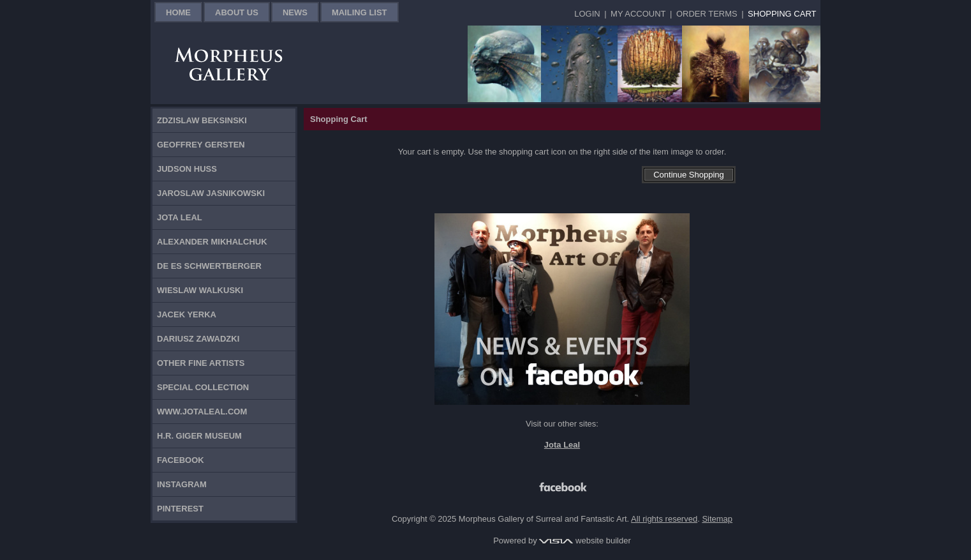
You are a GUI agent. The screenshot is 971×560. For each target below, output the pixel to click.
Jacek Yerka (186, 314)
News (295, 12)
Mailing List (359, 12)
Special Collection (203, 387)
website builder (584, 540)
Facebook (180, 460)
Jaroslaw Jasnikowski (211, 193)
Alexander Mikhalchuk (212, 241)
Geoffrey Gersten (201, 144)
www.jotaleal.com (202, 411)
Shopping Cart (782, 14)
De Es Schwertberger (209, 266)
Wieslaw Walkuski (200, 290)
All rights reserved (664, 519)
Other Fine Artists (200, 363)
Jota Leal (179, 217)
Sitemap (717, 519)
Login (587, 14)
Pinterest (180, 508)
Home (178, 12)
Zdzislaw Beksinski (202, 120)
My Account (638, 14)
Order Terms (707, 14)
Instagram (182, 484)
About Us (236, 12)
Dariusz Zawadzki (198, 339)
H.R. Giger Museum (199, 436)
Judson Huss (187, 169)
